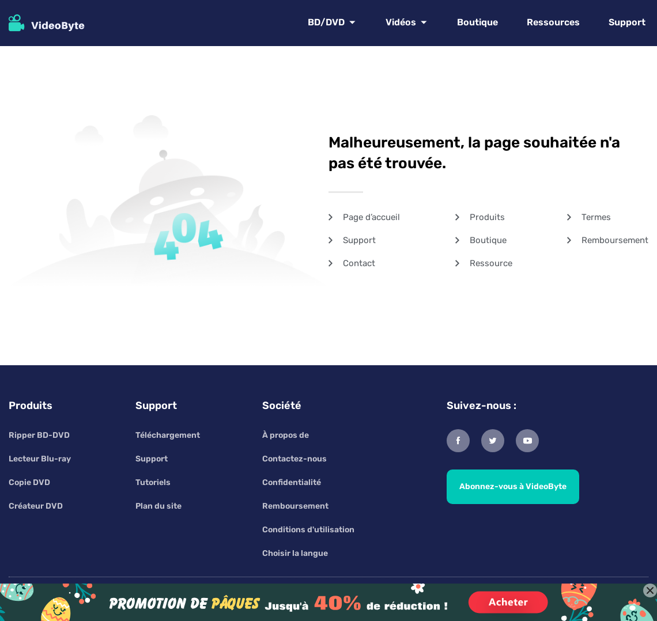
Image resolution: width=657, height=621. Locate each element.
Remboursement (615, 240)
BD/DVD (326, 22)
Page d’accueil (371, 217)
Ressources (553, 22)
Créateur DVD (36, 506)
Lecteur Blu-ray (40, 459)
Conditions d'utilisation (308, 530)
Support (627, 22)
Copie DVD (29, 482)
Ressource (491, 263)
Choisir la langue (295, 553)
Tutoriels (153, 482)
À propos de (285, 435)
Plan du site (158, 506)
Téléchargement (167, 435)
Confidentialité (291, 482)
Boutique (477, 22)
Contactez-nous (294, 459)
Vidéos (401, 22)
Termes (596, 217)
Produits (487, 217)
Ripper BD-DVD (39, 435)
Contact (359, 263)
